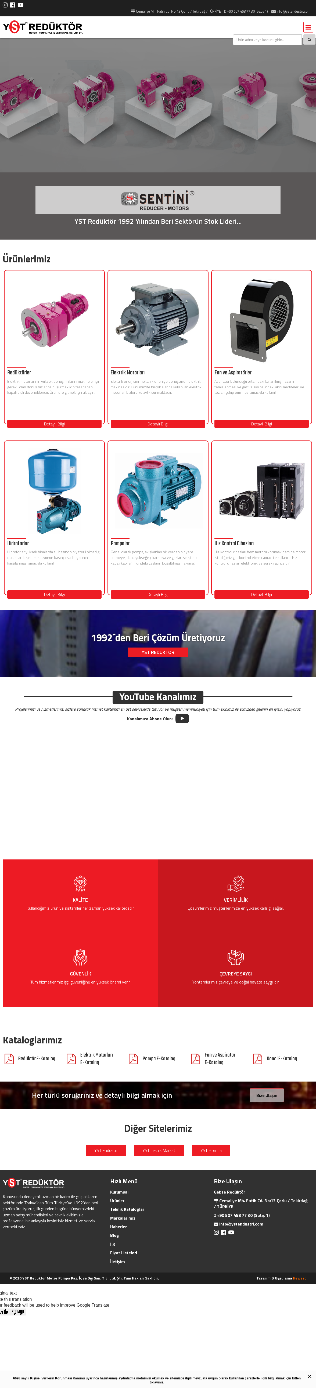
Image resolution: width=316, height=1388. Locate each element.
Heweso (300, 1278)
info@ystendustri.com (241, 1224)
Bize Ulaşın (266, 1095)
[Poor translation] (18, 1312)
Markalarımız (122, 1218)
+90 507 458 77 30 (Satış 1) (243, 1215)
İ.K (112, 1244)
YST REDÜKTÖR (158, 652)
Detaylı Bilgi (54, 424)
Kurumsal (119, 1192)
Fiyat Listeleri (123, 1252)
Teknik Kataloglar (127, 1209)
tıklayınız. (157, 1382)
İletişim (117, 1261)
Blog (114, 1235)
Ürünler (117, 1200)
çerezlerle (252, 1378)
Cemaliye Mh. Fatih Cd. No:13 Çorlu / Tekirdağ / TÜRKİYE (261, 1203)
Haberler (118, 1226)
